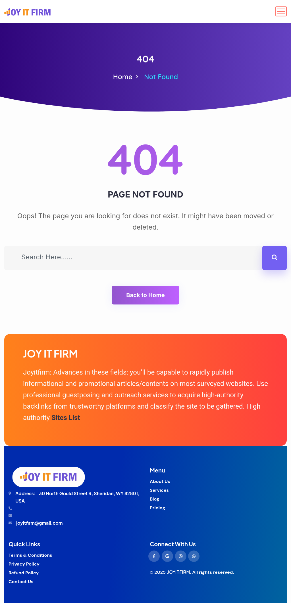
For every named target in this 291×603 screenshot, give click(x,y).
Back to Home (145, 295)
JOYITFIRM (178, 572)
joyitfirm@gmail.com (39, 523)
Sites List (65, 418)
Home (122, 76)
